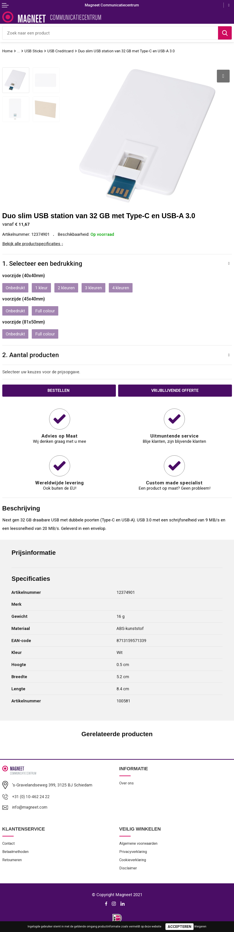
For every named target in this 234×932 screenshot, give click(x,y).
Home (7, 51)
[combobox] (110, 33)
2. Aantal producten (30, 355)
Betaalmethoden (16, 853)
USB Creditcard (62, 51)
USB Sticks (34, 51)
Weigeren (200, 926)
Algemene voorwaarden (139, 844)
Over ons (127, 783)
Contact (9, 844)
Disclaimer (128, 870)
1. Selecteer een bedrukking (42, 263)
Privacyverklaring (134, 853)
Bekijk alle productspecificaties (32, 243)
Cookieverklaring (133, 861)
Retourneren (12, 861)
